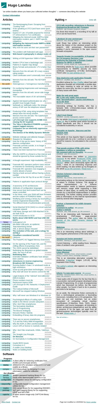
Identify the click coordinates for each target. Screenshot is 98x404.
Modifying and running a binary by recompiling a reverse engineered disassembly (32, 200)
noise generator (77, 240)
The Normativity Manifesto (23, 306)
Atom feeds (6, 402)
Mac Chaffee (78, 82)
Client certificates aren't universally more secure (32, 75)
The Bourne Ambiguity (22, 311)
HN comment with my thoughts (75, 152)
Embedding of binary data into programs (29, 315)
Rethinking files (19, 255)
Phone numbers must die (23, 280)
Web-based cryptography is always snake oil (32, 54)
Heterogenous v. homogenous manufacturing (31, 84)
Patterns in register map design (25, 65)
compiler (89, 254)
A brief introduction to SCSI (24, 216)
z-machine (64, 255)
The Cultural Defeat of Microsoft (25, 289)
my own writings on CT (76, 73)
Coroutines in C (19, 345)
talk (65, 29)
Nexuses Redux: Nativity (23, 313)
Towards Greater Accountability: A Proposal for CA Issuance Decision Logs (75, 57)
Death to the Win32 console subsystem (28, 302)
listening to (67, 240)
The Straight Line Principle (23, 334)
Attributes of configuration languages (27, 188)
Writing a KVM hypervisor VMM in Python (29, 58)
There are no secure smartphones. (27, 319)
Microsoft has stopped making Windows (29, 291)
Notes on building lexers (22, 350)
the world (6, 84)
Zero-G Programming (21, 308)
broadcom (77, 29)
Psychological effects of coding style (27, 300)
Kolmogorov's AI (19, 222)
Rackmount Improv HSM (23, 282)
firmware (70, 29)
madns (6, 388)
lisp (65, 177)
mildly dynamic (72, 211)
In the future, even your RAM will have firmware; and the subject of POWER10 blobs (32, 195)
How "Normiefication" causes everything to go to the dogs (75, 101)
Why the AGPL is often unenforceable (28, 324)
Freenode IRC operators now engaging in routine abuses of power (29, 170)
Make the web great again (67, 95)
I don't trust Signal (64, 115)
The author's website (65, 266)
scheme (69, 177)
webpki (72, 64)
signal (81, 117)
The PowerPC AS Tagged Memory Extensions (31, 240)
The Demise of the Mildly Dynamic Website (31, 133)
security (66, 64)
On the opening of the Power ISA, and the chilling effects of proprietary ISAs (29, 245)
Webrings (61, 227)
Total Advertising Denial (22, 227)
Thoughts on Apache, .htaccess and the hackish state (74, 132)
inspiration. (61, 222)
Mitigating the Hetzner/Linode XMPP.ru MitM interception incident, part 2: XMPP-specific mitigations (30, 39)
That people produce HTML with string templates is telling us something (73, 149)
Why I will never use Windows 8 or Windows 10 (32, 295)
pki (76, 64)
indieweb (67, 103)
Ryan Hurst (79, 67)
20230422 (60, 177)
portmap (6, 390)
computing (6, 24)
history (76, 40)
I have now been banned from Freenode (29, 150)
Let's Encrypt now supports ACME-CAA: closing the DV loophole (30, 121)
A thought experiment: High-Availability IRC (30, 160)
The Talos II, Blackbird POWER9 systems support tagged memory (30, 125)
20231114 (60, 79)
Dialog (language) (64, 250)
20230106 (60, 211)
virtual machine (78, 177)
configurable (6, 380)
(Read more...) (87, 169)
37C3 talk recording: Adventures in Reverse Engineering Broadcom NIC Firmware (75, 26)
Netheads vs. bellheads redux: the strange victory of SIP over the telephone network (30, 106)
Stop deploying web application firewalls (74, 78)
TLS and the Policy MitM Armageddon (28, 321)
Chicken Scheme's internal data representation (70, 175)
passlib (6, 375)
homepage (77, 255)
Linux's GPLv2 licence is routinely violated (29, 326)
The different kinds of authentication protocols (31, 203)
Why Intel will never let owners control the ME (31, 272)
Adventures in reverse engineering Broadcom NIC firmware (28, 262)
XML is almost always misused (25, 229)
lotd (84, 240)
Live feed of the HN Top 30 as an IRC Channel (31, 177)
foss (65, 40)
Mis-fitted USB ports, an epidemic (26, 224)
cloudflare (67, 79)
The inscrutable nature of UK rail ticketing (29, 97)
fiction (6, 222)
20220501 (60, 254)
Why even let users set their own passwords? (31, 48)
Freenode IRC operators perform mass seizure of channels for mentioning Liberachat (31, 166)
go (79, 211)
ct (87, 64)
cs (84, 177)
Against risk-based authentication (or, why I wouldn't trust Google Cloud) (30, 102)
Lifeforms (16, 237)
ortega (83, 29)
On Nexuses (18, 337)
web (72, 79)
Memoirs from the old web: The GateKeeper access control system (30, 117)
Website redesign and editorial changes (29, 137)
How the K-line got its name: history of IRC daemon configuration (30, 142)
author (75, 218)
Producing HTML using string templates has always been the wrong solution (30, 112)
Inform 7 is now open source (74, 273)
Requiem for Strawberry (22, 139)
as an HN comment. (73, 169)
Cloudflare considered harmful (26, 235)
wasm (58, 276)
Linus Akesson (63, 252)
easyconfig (6, 384)
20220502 (60, 229)
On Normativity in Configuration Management (31, 339)
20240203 (60, 29)
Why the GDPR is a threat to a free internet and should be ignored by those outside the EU (32, 155)
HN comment (72, 154)
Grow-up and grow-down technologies (28, 270)
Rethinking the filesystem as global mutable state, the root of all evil (30, 251)
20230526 (60, 134)
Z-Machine (70, 260)
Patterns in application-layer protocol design (30, 182)
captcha (6, 394)
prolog (59, 255)
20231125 (60, 64)
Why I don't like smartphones (24, 304)
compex (6, 369)
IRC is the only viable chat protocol (72, 98)
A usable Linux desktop (22, 348)
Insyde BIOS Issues (21, 343)
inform (71, 255)
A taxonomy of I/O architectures (25, 186)
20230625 (60, 117)
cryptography (82, 64)
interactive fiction (69, 254)
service (6, 378)
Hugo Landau (91, 402)
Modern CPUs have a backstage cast (28, 63)
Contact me (16, 402)
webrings (67, 229)
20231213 (60, 40)
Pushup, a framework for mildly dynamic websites (74, 205)
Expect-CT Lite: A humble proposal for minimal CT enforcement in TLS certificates (31, 34)
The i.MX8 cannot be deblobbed (26, 248)
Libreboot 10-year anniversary (69, 39)
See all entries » (62, 317)
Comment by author (70, 208)
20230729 (60, 103)
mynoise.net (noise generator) (69, 239)
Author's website (64, 210)
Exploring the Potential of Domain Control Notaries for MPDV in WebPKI (75, 61)
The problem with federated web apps (28, 52)
